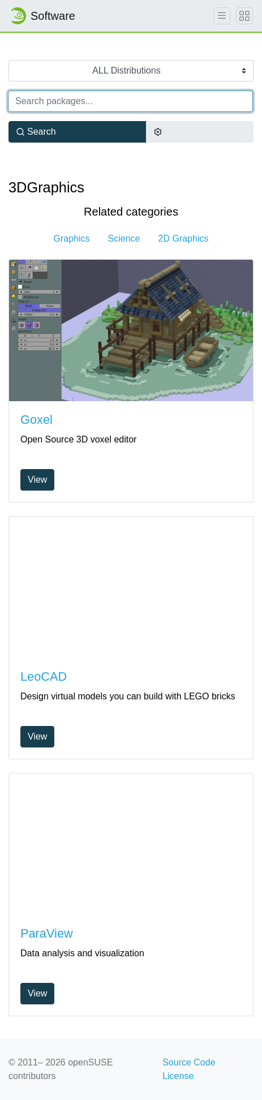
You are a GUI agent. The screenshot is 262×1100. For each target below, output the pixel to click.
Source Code (188, 1062)
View (37, 479)
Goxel (36, 419)
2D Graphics (183, 238)
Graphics (72, 238)
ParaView (46, 933)
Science (124, 238)
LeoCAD (43, 676)
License (178, 1076)
